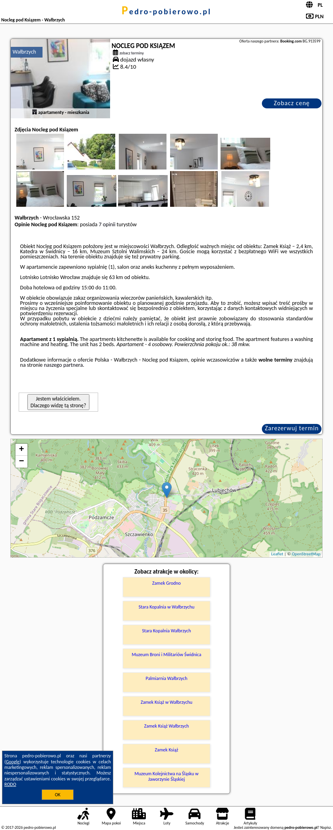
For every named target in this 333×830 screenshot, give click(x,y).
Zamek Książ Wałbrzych (166, 726)
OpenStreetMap (306, 554)
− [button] (21, 462)
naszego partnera (63, 365)
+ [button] (21, 450)
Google (13, 762)
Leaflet (277, 554)
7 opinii (107, 224)
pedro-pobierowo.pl (166, 11)
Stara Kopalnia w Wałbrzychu (167, 607)
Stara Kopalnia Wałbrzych (166, 631)
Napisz (325, 827)
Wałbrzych (24, 51)
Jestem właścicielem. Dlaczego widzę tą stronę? (58, 402)
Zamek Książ (166, 750)
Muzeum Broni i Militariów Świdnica (166, 654)
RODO (10, 784)
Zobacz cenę (292, 103)
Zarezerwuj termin (292, 428)
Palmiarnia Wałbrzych (167, 678)
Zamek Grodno (166, 583)
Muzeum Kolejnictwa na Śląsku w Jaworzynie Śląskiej (167, 776)
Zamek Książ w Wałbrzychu (166, 702)
